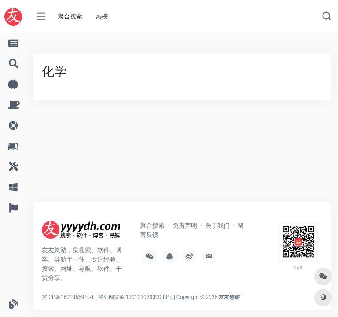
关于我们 (217, 225)
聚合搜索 (70, 16)
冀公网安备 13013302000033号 (135, 297)
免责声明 (185, 225)
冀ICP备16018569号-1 (68, 297)
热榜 (102, 16)
